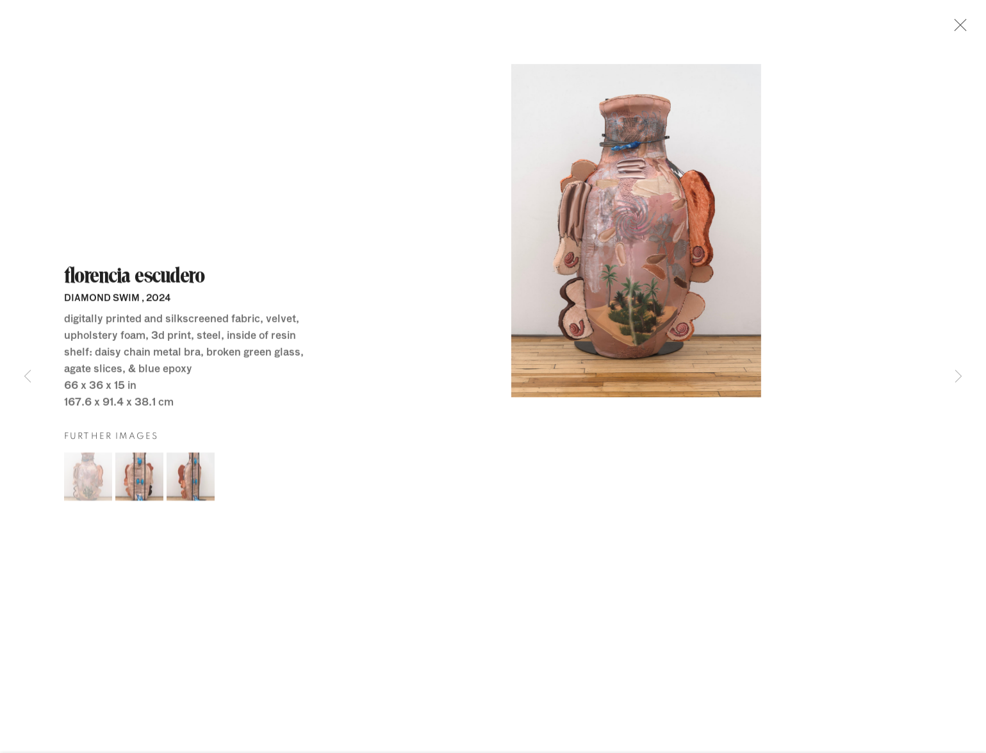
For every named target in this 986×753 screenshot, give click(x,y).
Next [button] (958, 376)
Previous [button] (27, 376)
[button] (88, 480)
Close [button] (958, 28)
